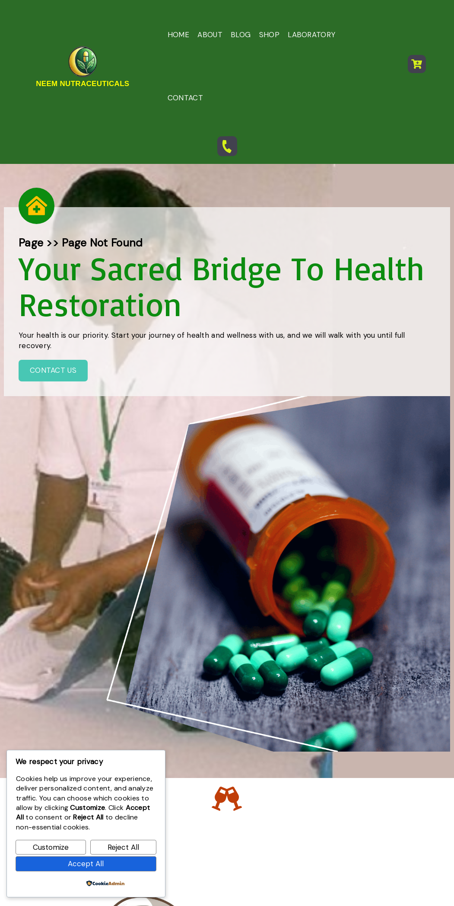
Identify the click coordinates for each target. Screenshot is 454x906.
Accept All (86, 863)
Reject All (123, 847)
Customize (51, 847)
